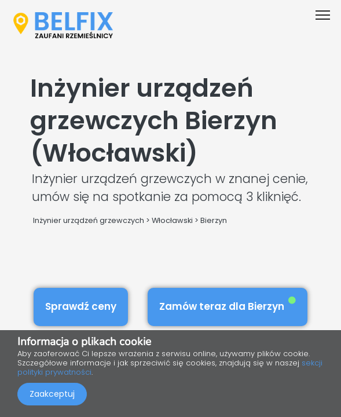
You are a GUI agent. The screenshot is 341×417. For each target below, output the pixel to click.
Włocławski (172, 220)
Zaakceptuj (52, 394)
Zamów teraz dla (227, 305)
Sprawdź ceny (80, 306)
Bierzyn (213, 220)
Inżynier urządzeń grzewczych (88, 220)
